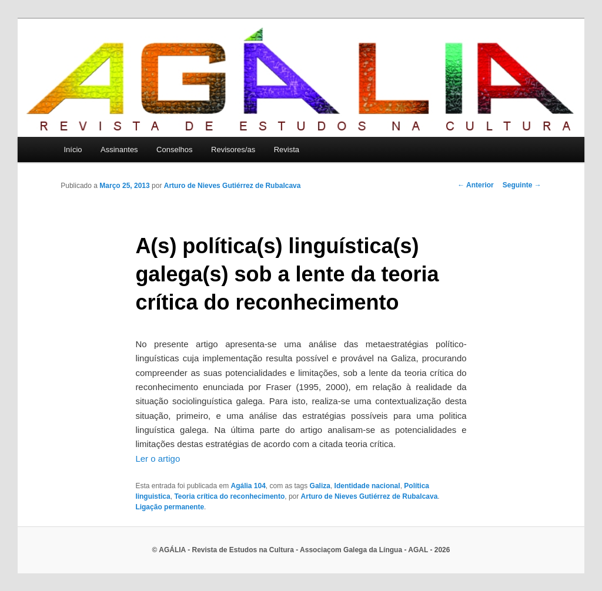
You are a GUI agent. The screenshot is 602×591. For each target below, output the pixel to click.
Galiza (320, 486)
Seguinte (522, 185)
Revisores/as (233, 149)
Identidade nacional (367, 486)
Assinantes (119, 149)
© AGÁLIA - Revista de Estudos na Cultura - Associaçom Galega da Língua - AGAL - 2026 (301, 550)
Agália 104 (247, 486)
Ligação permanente (169, 507)
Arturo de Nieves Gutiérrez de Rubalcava (232, 186)
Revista (286, 149)
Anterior (475, 185)
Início (72, 149)
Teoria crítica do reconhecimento (229, 496)
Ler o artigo (157, 459)
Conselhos (174, 149)
